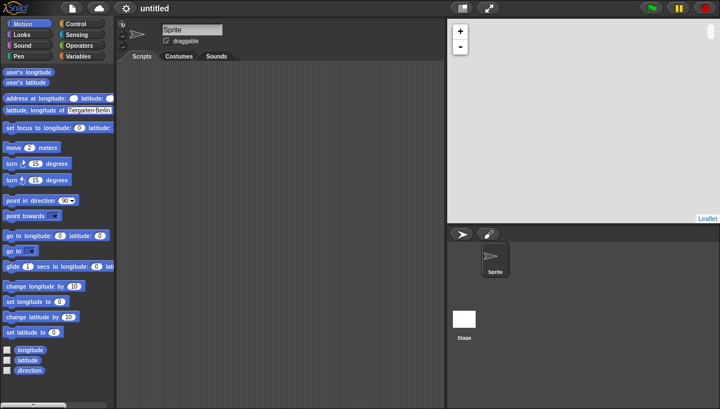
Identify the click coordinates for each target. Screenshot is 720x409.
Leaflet (707, 218)
